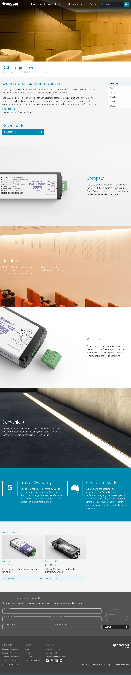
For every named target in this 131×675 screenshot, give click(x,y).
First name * (8, 616)
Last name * (59, 616)
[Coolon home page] (10, 4)
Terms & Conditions (33, 661)
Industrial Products (10, 649)
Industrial (52, 4)
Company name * (10, 624)
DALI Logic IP (51, 561)
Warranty (113, 106)
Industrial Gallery (9, 653)
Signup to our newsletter (56, 657)
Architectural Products (11, 657)
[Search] (126, 4)
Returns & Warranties (10, 664)
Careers (28, 653)
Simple (113, 97)
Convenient (114, 101)
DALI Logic (7, 561)
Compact (114, 88)
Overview (114, 84)
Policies (28, 657)
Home (34, 4)
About (42, 4)
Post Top (28, 72)
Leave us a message (54, 649)
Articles (83, 4)
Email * (6, 608)
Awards (28, 649)
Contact (93, 4)
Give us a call (51, 653)
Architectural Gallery (10, 661)
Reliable (113, 93)
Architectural (64, 4)
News (75, 4)
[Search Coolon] (112, 4)
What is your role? (61, 624)
